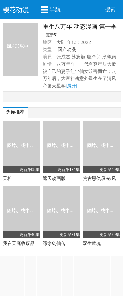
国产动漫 (67, 49)
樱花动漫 (16, 9)
